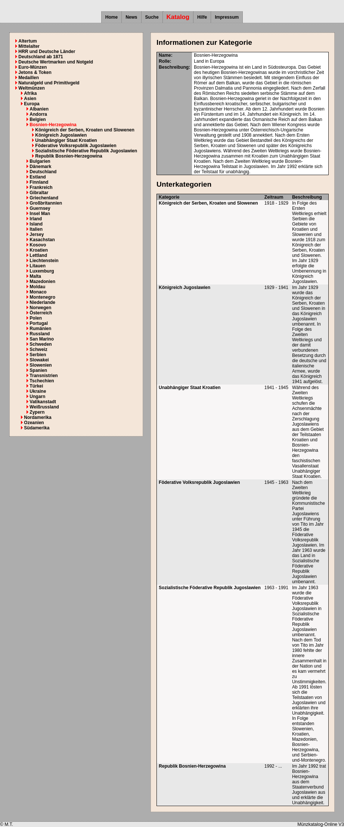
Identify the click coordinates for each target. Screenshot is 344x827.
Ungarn (37, 396)
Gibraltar (39, 192)
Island (36, 224)
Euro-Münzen (32, 67)
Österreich (41, 312)
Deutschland (43, 171)
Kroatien (39, 250)
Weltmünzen (31, 88)
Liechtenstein (44, 260)
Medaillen (28, 77)
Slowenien (41, 365)
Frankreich (41, 187)
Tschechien (42, 380)
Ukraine (38, 391)
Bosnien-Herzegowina (53, 124)
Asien (30, 98)
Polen (36, 318)
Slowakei (39, 360)
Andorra (38, 114)
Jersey (37, 234)
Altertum (27, 41)
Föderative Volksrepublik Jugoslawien (75, 145)
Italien (36, 229)
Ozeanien (34, 422)
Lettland (38, 255)
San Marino (42, 339)
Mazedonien (42, 281)
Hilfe (202, 17)
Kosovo (38, 245)
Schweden (41, 344)
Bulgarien (40, 161)
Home (111, 17)
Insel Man (40, 213)
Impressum (227, 17)
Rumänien (40, 328)
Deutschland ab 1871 (40, 56)
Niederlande (42, 302)
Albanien (39, 109)
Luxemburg (42, 271)
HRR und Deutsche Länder (46, 51)
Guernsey (40, 208)
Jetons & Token (34, 72)
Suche (152, 17)
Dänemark (40, 166)
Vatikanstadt (43, 401)
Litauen (38, 265)
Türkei (36, 386)
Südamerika (36, 427)
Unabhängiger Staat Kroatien (66, 140)
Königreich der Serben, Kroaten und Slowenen (84, 130)
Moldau (37, 286)
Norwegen (40, 307)
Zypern (37, 412)
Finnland (39, 182)
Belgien (38, 119)
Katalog (178, 17)
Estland (38, 177)
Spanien (38, 370)
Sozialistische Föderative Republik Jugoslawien (86, 150)
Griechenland (44, 197)
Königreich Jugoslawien (61, 135)
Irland (36, 218)
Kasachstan (42, 239)
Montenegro (42, 297)
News (131, 17)
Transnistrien (44, 375)
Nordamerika (37, 417)
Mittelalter (29, 46)
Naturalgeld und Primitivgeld (48, 83)
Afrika (30, 93)
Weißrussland (44, 407)
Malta (35, 276)
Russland (40, 333)
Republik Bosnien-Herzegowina (68, 156)
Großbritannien (46, 203)
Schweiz (38, 349)
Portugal (39, 323)
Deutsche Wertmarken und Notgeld (55, 62)
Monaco (38, 292)
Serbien (38, 354)
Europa (31, 103)
